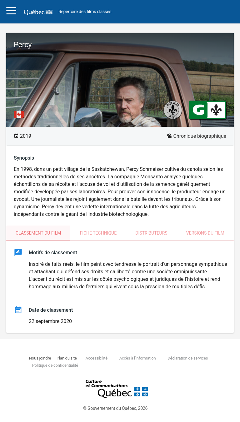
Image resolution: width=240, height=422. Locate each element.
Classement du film (38, 233)
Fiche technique (98, 233)
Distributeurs (151, 233)
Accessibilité (96, 358)
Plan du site (67, 358)
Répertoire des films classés (84, 11)
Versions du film (205, 233)
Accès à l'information (137, 358)
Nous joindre (40, 358)
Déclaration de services (188, 358)
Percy (23, 44)
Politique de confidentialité (55, 365)
